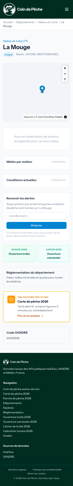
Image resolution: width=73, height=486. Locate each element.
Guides (7, 435)
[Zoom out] (65, 74)
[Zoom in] (65, 68)
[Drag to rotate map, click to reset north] (65, 79)
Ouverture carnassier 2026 (20, 421)
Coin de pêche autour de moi (21, 389)
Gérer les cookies (36, 473)
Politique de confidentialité (47, 469)
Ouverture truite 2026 (17, 417)
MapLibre (29, 117)
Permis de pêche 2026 (17, 398)
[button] (36, 90)
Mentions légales (17, 469)
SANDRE (8, 456)
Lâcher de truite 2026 (16, 426)
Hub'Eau (8, 452)
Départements (25, 22)
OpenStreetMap (46, 117)
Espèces (8, 407)
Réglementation (13, 412)
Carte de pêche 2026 (16, 393)
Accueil (7, 22)
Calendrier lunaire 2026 (18, 431)
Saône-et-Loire (47, 22)
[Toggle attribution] (65, 117)
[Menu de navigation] (67, 9)
